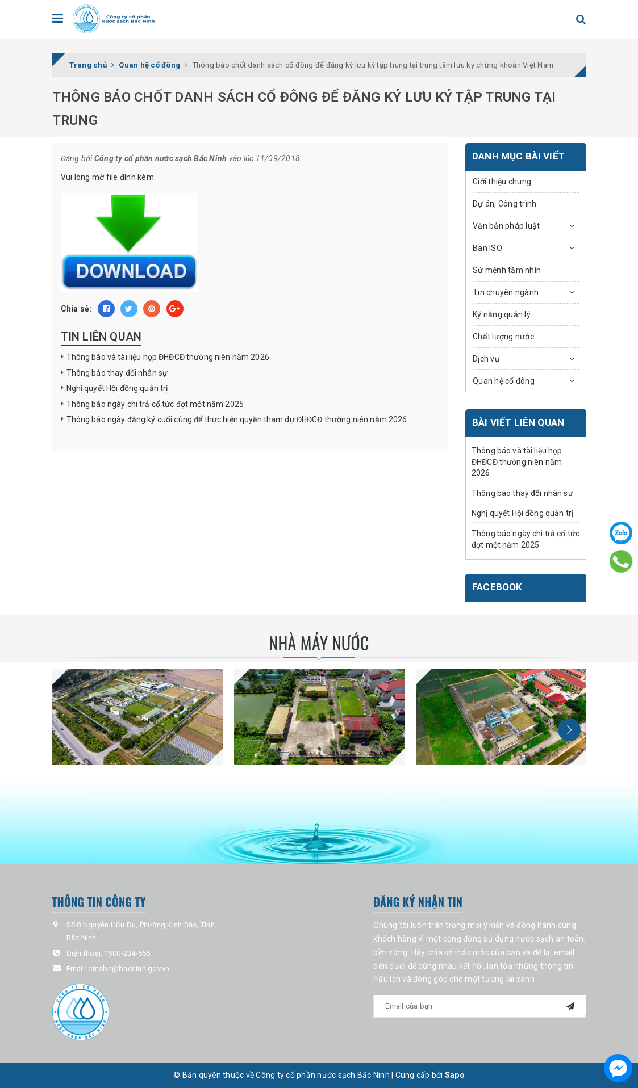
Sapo (455, 1074)
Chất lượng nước (503, 336)
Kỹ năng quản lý (502, 314)
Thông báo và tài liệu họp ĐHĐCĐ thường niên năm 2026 (167, 357)
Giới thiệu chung (502, 181)
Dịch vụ (486, 358)
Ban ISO (487, 248)
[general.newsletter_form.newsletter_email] (479, 1006)
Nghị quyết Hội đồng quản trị (117, 388)
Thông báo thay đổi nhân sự (117, 372)
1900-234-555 (128, 953)
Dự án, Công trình (504, 203)
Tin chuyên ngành (506, 292)
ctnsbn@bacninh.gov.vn (128, 968)
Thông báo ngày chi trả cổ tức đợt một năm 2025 (155, 404)
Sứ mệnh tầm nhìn (507, 270)
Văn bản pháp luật (506, 225)
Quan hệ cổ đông (504, 380)
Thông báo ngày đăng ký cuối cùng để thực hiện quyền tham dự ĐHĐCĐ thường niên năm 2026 (236, 419)
